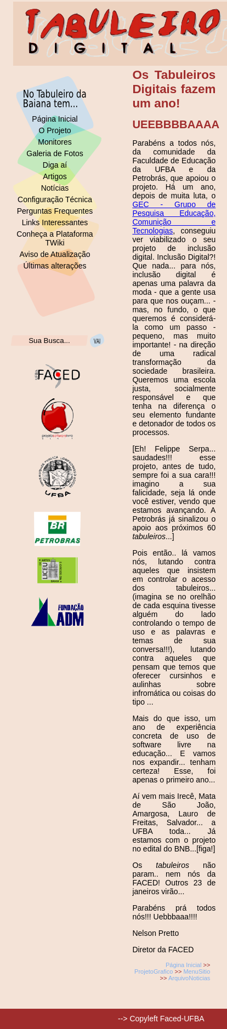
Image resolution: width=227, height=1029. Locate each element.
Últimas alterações (54, 265)
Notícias (55, 188)
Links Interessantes (55, 222)
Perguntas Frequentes (55, 211)
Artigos (55, 176)
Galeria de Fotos (54, 153)
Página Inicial (54, 119)
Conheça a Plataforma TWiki (54, 238)
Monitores (54, 142)
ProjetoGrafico (153, 971)
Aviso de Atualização (55, 254)
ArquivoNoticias (189, 978)
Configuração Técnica (55, 199)
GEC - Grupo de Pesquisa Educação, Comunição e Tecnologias (173, 217)
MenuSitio (196, 971)
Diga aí (55, 165)
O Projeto (54, 130)
